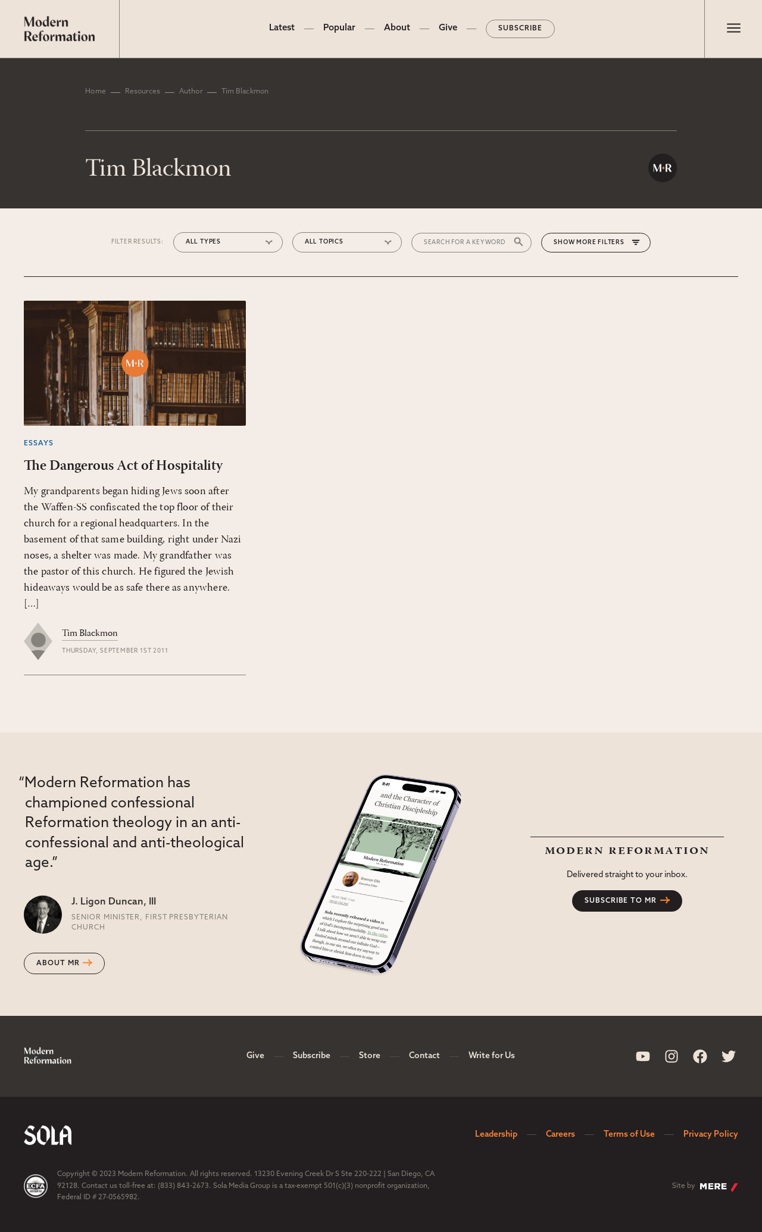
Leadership (496, 1134)
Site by (705, 1187)
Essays (39, 443)
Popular (339, 28)
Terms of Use (629, 1134)
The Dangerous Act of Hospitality (123, 466)
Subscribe (520, 28)
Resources (142, 91)
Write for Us (492, 1056)
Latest (282, 28)
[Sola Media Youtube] (642, 1056)
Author (190, 91)
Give (448, 28)
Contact (424, 1056)
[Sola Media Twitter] (728, 1056)
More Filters (600, 242)
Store (369, 1056)
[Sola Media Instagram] (671, 1056)
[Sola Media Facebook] (700, 1056)
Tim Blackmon (90, 633)
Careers (560, 1134)
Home (95, 91)
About (397, 28)
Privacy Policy (710, 1134)
